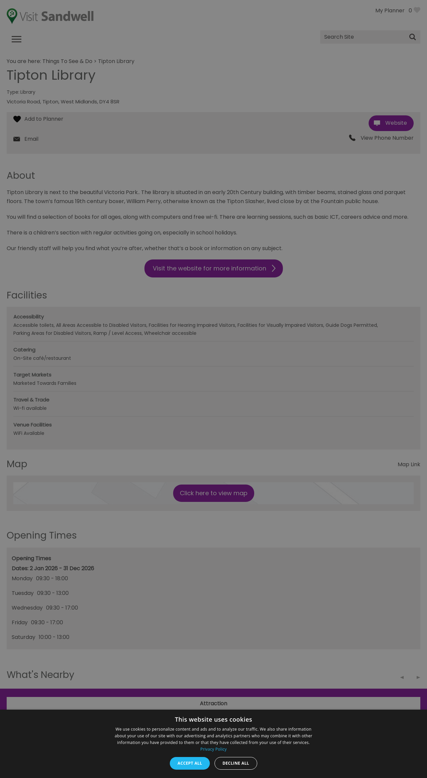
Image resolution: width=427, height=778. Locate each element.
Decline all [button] (236, 763)
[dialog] (213, 389)
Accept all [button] (189, 763)
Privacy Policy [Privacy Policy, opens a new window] (213, 749)
